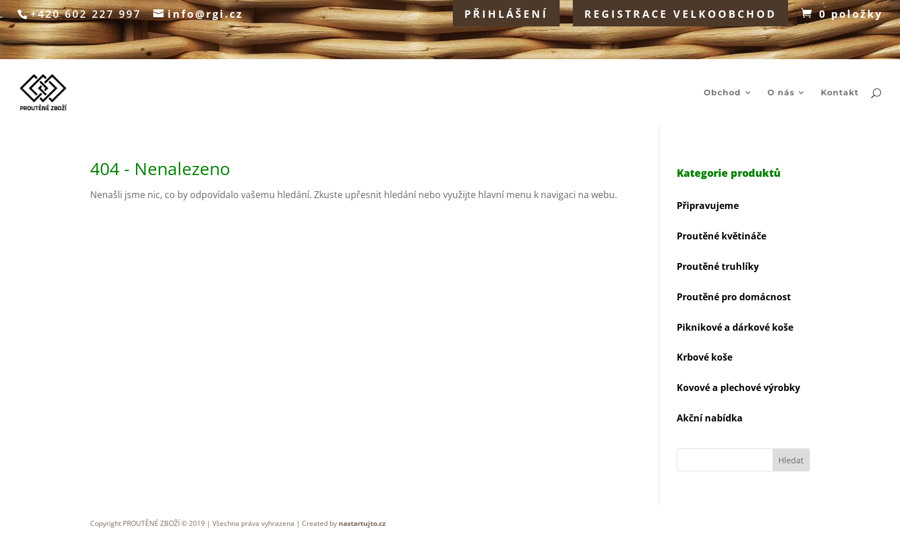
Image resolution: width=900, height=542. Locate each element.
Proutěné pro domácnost (734, 297)
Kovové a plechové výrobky (738, 387)
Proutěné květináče (721, 236)
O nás (780, 93)
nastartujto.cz (362, 523)
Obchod (722, 93)
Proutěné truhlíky (718, 266)
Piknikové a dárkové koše (735, 327)
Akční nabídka (710, 418)
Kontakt (840, 93)
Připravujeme (708, 205)
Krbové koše (704, 357)
